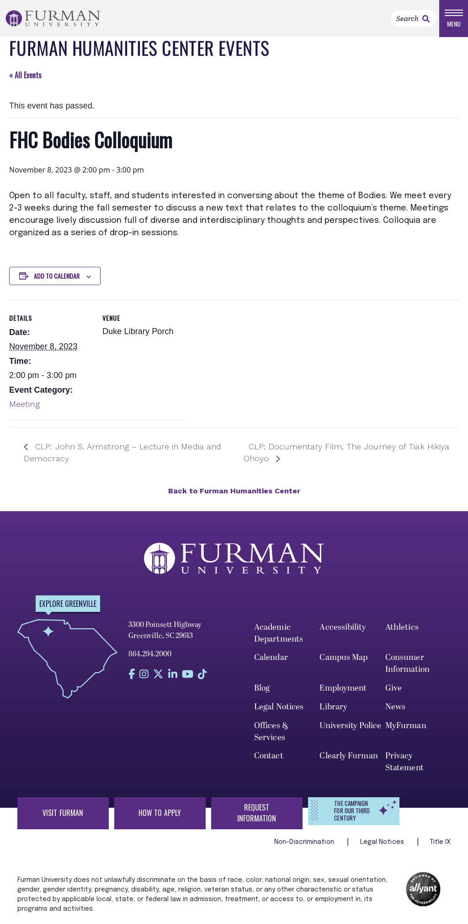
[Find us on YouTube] (187, 674)
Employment (343, 688)
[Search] (413, 18)
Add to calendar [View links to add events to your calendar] (57, 276)
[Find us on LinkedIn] (172, 674)
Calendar (271, 657)
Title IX (440, 842)
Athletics (402, 627)
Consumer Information (407, 663)
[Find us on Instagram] (144, 674)
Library (333, 707)
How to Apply (159, 812)
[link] (426, 19)
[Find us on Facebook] (131, 674)
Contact (268, 756)
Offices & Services (271, 731)
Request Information (257, 813)
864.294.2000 (149, 653)
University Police (350, 725)
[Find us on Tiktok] (202, 674)
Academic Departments (278, 633)
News (395, 707)
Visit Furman (63, 812)
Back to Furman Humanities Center (234, 490)
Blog (262, 688)
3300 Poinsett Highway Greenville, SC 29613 (165, 630)
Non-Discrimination (305, 842)
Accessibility (342, 627)
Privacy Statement (404, 762)
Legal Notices (278, 707)
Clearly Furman (348, 756)
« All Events (25, 75)
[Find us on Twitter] (158, 674)
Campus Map (343, 657)
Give (393, 688)
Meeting (24, 404)
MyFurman (405, 725)
